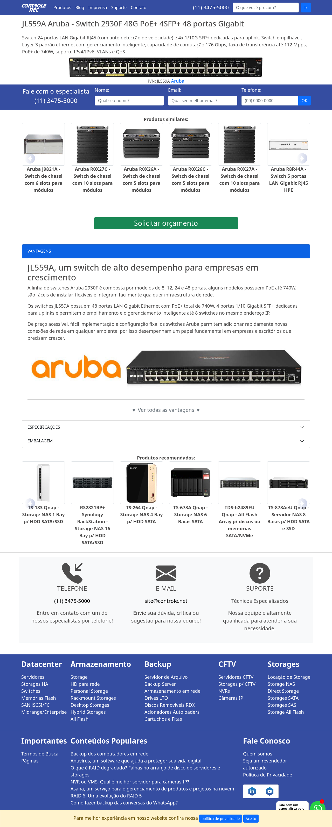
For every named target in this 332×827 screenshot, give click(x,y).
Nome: (102, 90)
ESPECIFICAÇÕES (43, 427)
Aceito (251, 818)
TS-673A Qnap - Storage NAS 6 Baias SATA (190, 514)
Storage (79, 677)
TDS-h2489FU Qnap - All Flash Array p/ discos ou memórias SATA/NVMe (239, 521)
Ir (305, 7)
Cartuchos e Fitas (163, 719)
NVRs (224, 691)
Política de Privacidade (267, 775)
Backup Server (160, 684)
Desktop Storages (90, 705)
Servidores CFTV (235, 677)
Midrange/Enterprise (42, 712)
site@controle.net (165, 600)
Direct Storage (283, 691)
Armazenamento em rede (172, 691)
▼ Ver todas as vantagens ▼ (166, 409)
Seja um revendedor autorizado (265, 764)
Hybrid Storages (88, 712)
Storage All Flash (286, 712)
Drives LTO (156, 698)
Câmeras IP (230, 698)
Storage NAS (281, 684)
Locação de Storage (289, 677)
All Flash (79, 719)
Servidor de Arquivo (166, 677)
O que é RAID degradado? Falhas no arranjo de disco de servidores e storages (145, 771)
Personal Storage (89, 691)
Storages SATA (283, 698)
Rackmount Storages (93, 698)
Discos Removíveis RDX (169, 705)
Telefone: (251, 90)
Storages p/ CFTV (236, 684)
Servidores (32, 677)
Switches (30, 691)
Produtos (62, 7)
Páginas (30, 761)
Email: (174, 90)
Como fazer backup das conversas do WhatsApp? (124, 803)
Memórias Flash (38, 698)
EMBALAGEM (40, 441)
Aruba (177, 81)
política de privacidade (221, 818)
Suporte (119, 7)
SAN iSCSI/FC (35, 705)
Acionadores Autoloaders (171, 712)
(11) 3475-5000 (211, 7)
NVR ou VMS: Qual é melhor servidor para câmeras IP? (130, 782)
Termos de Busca (39, 754)
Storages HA (34, 684)
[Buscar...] (266, 7)
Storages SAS (282, 705)
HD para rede (85, 684)
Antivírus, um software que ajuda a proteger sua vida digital (136, 761)
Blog (79, 7)
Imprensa (97, 7)
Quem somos (257, 754)
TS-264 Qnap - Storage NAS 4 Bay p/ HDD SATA (141, 514)
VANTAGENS (39, 251)
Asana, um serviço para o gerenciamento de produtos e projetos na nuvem (152, 789)
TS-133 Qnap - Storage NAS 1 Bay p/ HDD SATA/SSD (43, 514)
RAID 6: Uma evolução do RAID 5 (106, 796)
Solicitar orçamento (166, 223)
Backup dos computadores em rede (109, 754)
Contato (138, 7)
